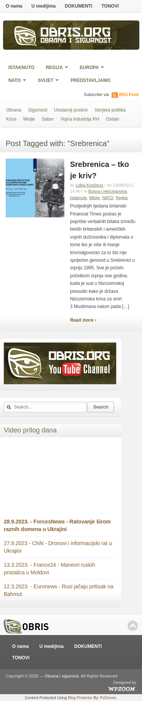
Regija (55, 68)
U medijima (43, 6)
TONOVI (110, 6)
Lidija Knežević (89, 185)
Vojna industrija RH (80, 119)
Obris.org (76, 33)
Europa (90, 68)
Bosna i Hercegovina (107, 191)
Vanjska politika (110, 110)
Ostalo (112, 119)
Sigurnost (37, 110)
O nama (14, 6)
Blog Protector (80, 698)
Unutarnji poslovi (71, 110)
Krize (11, 119)
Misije (29, 119)
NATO (15, 81)
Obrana (13, 110)
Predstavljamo (90, 80)
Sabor (48, 119)
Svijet (46, 81)
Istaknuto (21, 67)
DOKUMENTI (78, 6)
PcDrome (108, 698)
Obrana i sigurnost (76, 41)
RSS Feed (129, 94)
